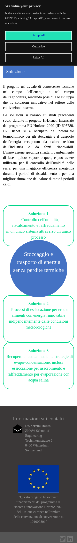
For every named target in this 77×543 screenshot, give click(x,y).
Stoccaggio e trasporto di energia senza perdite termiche (38, 262)
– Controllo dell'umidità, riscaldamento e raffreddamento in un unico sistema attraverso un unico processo (38, 225)
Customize (38, 46)
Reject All (38, 57)
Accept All (38, 35)
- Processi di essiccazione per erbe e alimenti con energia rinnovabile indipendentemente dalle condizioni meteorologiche (38, 315)
